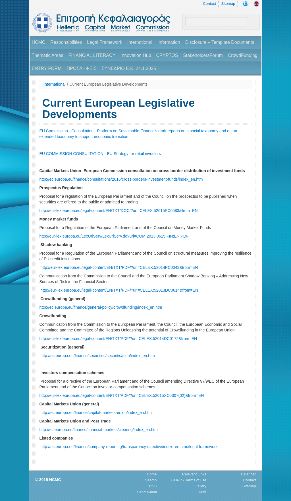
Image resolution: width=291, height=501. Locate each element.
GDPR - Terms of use (188, 480)
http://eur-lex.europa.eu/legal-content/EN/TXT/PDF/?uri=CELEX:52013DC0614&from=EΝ (119, 290)
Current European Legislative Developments (108, 84)
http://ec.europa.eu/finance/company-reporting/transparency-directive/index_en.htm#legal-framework (128, 446)
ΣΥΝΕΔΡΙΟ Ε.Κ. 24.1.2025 (129, 68)
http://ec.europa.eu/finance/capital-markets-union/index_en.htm (95, 412)
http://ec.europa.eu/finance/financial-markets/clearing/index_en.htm (98, 429)
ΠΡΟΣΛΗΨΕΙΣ (81, 68)
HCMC (38, 42)
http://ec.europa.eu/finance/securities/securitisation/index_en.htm (97, 355)
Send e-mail (147, 492)
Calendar (248, 474)
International (139, 42)
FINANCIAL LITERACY (91, 55)
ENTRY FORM (46, 68)
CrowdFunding (242, 55)
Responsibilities (66, 42)
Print (202, 492)
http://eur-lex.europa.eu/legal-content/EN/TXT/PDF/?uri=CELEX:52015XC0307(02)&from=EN (121, 395)
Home (152, 474)
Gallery (200, 486)
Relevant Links (194, 474)
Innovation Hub (135, 55)
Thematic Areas (47, 55)
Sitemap (228, 3)
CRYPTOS (167, 55)
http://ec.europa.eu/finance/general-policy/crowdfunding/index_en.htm (100, 307)
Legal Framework (104, 42)
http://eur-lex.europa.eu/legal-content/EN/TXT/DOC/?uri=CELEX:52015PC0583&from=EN (118, 210)
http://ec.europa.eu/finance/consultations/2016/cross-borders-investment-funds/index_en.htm (121, 179)
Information (168, 42)
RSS (153, 486)
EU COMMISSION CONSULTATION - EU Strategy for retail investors (100, 153)
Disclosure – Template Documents (219, 42)
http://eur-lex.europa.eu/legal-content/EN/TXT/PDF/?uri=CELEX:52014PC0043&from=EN (119, 267)
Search (151, 480)
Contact (209, 3)
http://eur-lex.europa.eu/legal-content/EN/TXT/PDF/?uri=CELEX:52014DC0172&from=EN (118, 338)
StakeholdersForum (203, 55)
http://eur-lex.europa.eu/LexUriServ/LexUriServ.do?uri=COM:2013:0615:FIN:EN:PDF (113, 236)
